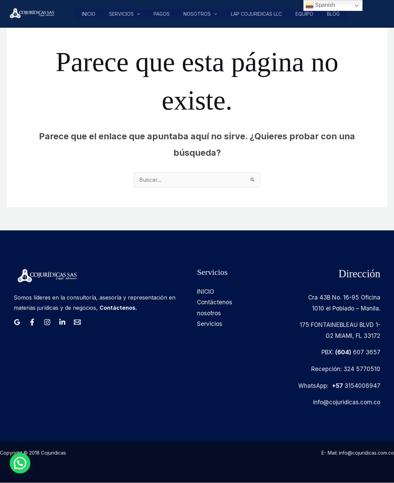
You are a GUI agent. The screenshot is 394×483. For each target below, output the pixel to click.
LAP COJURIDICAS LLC (256, 14)
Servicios (125, 14)
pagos (162, 14)
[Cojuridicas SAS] (31, 13)
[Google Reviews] (17, 322)
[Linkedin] (62, 322)
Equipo (304, 14)
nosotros (200, 14)
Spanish (320, 5)
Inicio (90, 14)
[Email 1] (77, 322)
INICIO (205, 292)
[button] (138, 14)
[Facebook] (32, 322)
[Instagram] (47, 322)
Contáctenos (214, 302)
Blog (332, 14)
